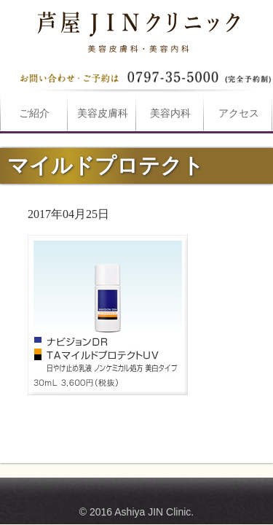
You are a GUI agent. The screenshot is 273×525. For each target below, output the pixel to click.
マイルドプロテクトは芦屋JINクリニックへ (137, 29)
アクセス (238, 113)
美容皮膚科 (102, 113)
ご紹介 (34, 113)
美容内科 (170, 113)
